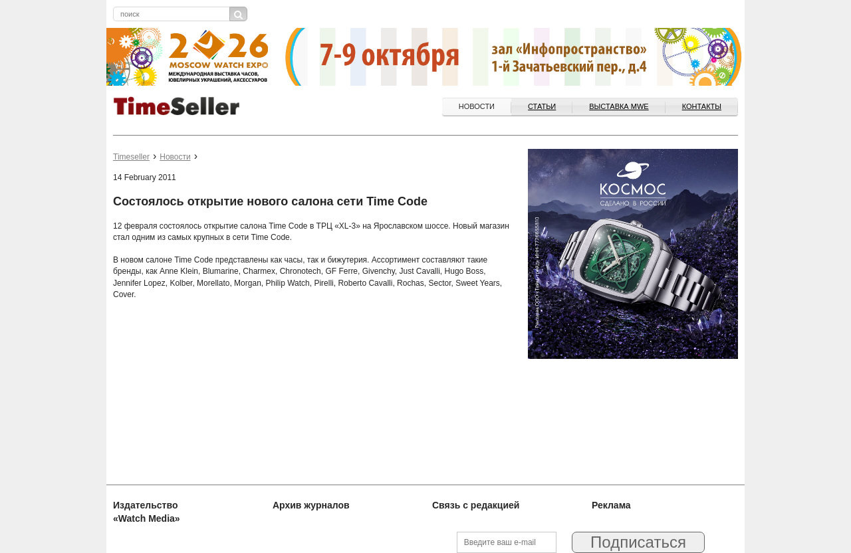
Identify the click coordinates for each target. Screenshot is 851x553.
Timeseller (131, 157)
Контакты (701, 106)
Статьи (542, 106)
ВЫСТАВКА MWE (618, 106)
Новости (477, 106)
